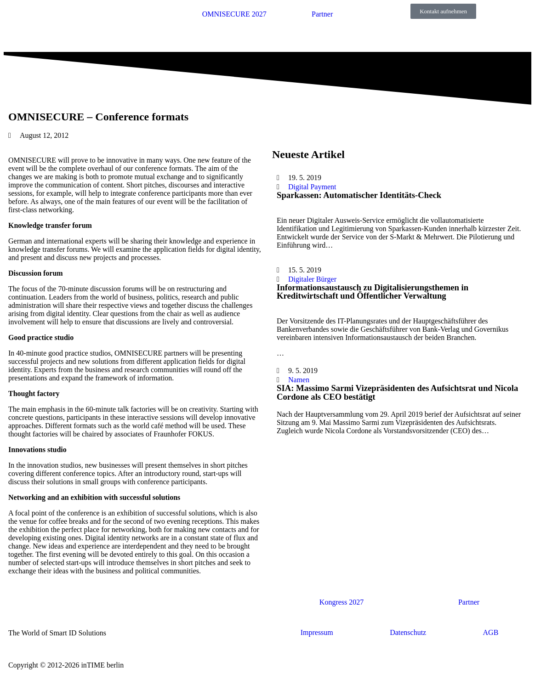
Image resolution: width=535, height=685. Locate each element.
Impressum (317, 632)
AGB (491, 632)
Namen (298, 380)
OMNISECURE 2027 (234, 14)
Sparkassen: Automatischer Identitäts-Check (359, 195)
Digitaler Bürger (312, 279)
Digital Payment (312, 187)
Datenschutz (408, 632)
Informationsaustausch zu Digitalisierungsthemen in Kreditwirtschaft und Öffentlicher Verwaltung (372, 292)
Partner (322, 14)
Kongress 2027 (341, 602)
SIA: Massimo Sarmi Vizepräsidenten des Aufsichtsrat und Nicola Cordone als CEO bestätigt (397, 392)
